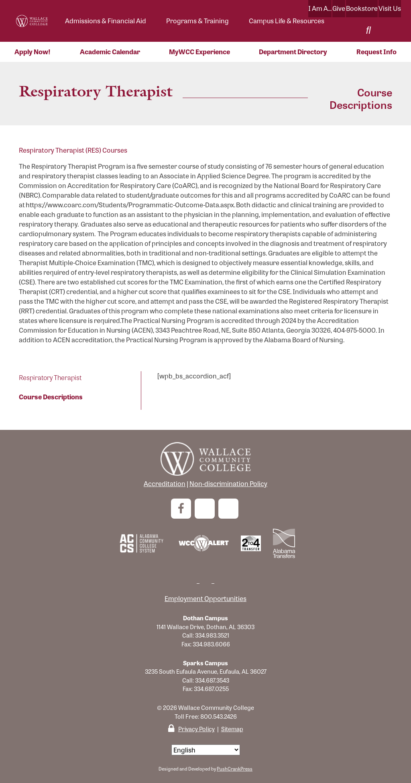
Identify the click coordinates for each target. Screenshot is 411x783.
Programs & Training (197, 20)
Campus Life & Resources (286, 20)
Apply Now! (32, 51)
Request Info (376, 51)
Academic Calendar (110, 51)
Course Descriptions (51, 396)
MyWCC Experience (199, 51)
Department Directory (293, 51)
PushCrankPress (234, 768)
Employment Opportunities (205, 598)
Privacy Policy (196, 728)
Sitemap (232, 728)
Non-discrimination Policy (228, 483)
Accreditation (164, 483)
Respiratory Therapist (50, 377)
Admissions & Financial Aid (105, 20)
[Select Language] (205, 749)
